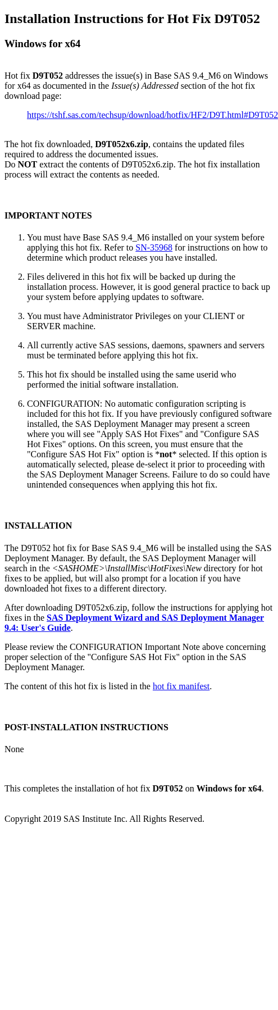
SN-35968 (153, 247)
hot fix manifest (181, 686)
